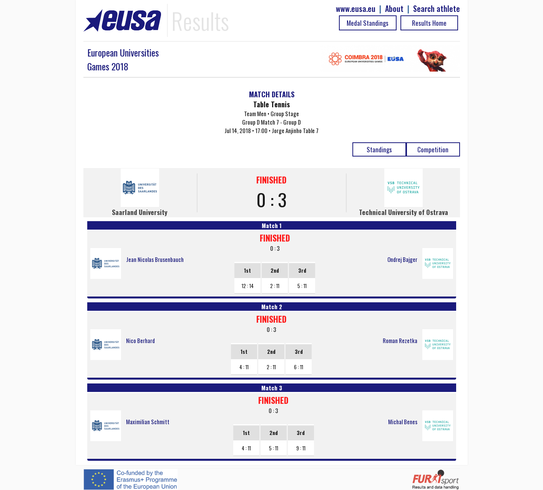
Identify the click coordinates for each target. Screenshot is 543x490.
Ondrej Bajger (402, 259)
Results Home (429, 23)
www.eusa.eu (355, 8)
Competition (432, 149)
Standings (379, 149)
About (394, 8)
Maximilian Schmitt (147, 421)
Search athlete (436, 8)
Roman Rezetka (400, 340)
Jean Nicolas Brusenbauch (155, 259)
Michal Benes (402, 421)
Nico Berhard (140, 340)
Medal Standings (368, 23)
